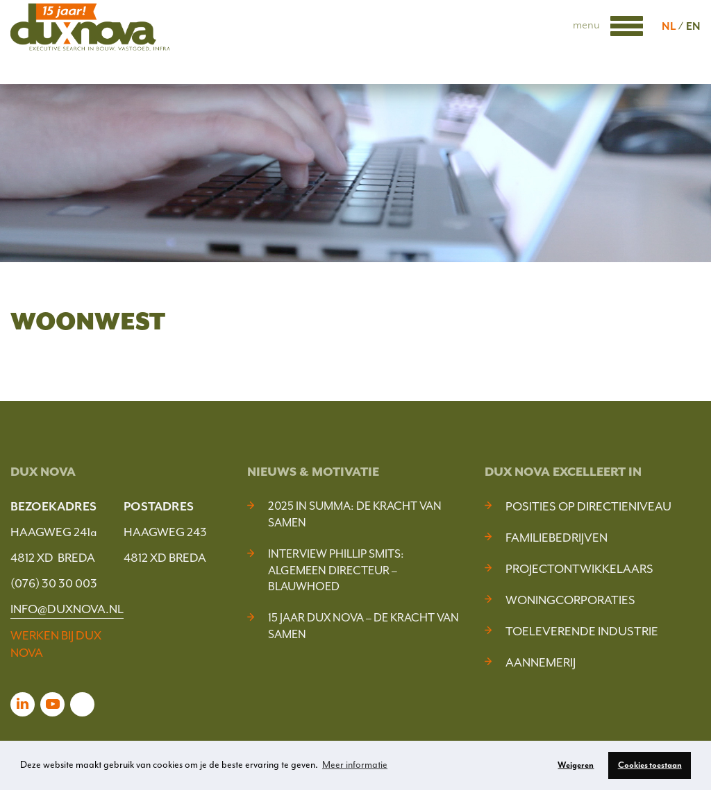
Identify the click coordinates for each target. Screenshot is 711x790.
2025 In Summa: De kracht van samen (355, 514)
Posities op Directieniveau (588, 506)
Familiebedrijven (556, 537)
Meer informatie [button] (354, 765)
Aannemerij (540, 662)
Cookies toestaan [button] (650, 765)
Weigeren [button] (576, 765)
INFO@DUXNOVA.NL (67, 609)
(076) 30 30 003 (53, 583)
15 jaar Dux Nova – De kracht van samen (363, 626)
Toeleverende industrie (581, 631)
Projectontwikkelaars (579, 568)
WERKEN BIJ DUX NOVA (55, 644)
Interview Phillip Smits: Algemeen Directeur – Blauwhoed (336, 570)
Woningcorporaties (570, 600)
